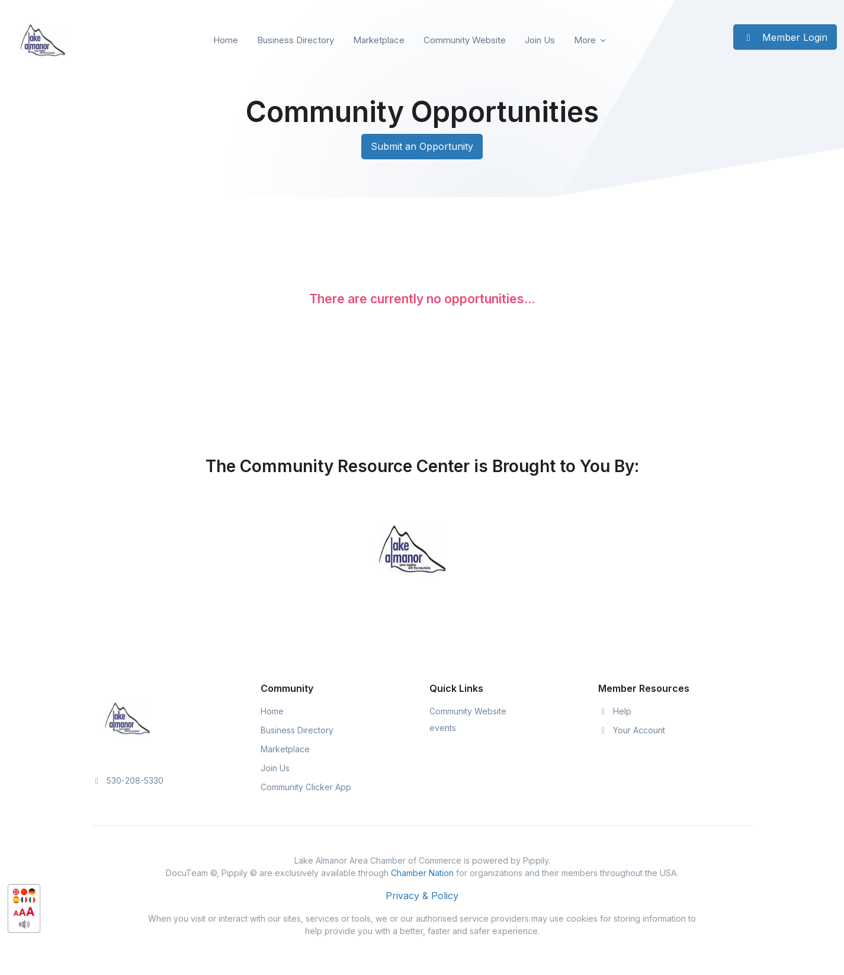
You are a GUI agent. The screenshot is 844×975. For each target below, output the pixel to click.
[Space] (127, 717)
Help (615, 711)
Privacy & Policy (422, 896)
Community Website (464, 40)
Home (225, 40)
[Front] (42, 40)
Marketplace (379, 40)
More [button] (585, 40)
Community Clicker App (306, 787)
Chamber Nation (422, 873)
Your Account (632, 730)
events (442, 728)
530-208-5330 (128, 780)
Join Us (540, 40)
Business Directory (295, 40)
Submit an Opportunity (422, 146)
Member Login (785, 37)
